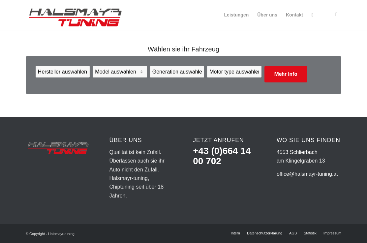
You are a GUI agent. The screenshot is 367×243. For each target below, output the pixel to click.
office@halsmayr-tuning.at (307, 174)
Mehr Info (285, 74)
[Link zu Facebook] (336, 14)
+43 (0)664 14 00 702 (222, 156)
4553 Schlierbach (297, 152)
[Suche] (312, 15)
